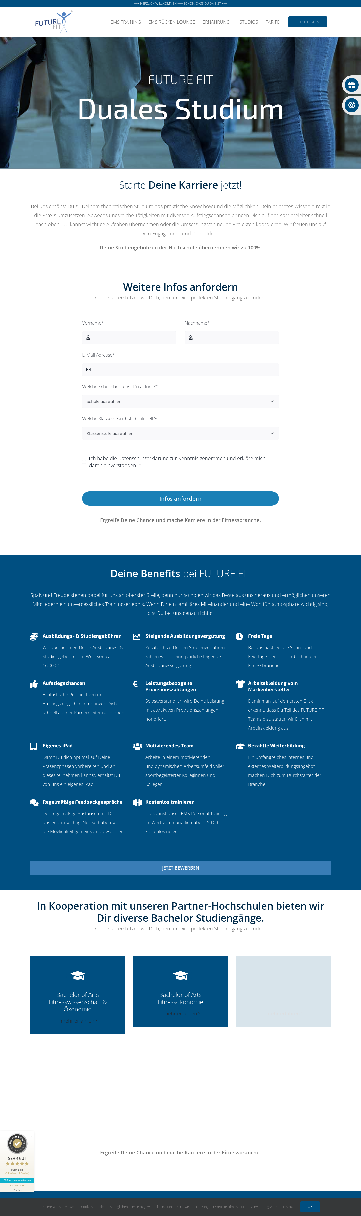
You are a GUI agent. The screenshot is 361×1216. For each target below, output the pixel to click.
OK (310, 1206)
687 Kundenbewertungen (17, 1180)
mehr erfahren (77, 1020)
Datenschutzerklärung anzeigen (180, 479)
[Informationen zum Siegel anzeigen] (17, 1187)
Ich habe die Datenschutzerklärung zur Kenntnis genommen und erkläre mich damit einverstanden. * (177, 462)
